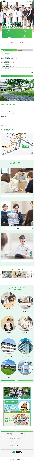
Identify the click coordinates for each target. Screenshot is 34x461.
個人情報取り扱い (23, 433)
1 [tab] (12, 279)
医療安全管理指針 (9, 433)
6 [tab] (18, 279)
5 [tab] (17, 279)
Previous (0, 274)
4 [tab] (16, 279)
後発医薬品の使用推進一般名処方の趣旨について (10, 436)
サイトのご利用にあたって (24, 434)
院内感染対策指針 (9, 434)
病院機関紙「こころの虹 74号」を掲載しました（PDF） (9, 58)
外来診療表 (9, 112)
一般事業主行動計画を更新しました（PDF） (7, 62)
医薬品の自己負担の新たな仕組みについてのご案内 (8, 54)
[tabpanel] (17, 274)
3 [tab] (15, 279)
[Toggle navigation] (33, 1)
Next (33, 274)
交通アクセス (16, 155)
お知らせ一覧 (31, 72)
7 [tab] (20, 279)
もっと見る (17, 280)
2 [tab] (13, 279)
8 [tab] (21, 279)
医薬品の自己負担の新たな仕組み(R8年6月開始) (13, 438)
